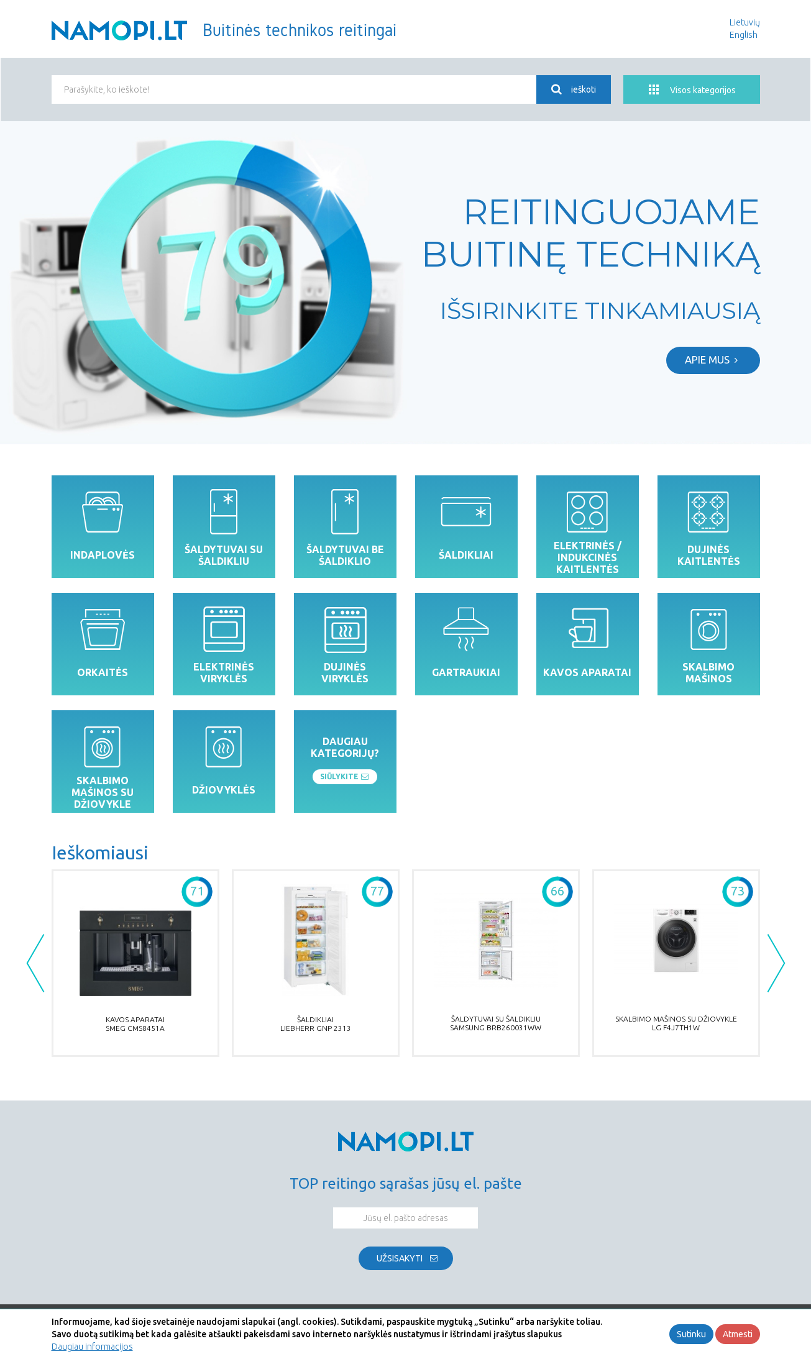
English (744, 35)
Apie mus (713, 359)
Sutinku (691, 1334)
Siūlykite (345, 776)
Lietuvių (745, 22)
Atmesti (738, 1334)
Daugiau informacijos (92, 1347)
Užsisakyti (400, 1258)
